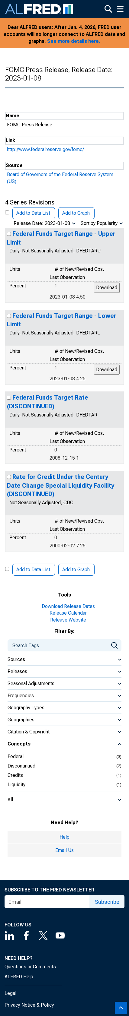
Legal (10, 993)
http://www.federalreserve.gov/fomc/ (45, 149)
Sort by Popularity (99, 223)
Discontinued (21, 766)
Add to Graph (76, 213)
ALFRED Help (19, 977)
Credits (15, 775)
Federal (16, 756)
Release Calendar (68, 613)
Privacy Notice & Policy (29, 1005)
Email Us (64, 850)
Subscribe (107, 902)
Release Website (68, 620)
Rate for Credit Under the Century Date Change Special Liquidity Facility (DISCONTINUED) (60, 485)
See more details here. (73, 41)
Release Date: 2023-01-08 (42, 223)
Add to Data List (33, 213)
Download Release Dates (68, 606)
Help (64, 837)
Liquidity (16, 784)
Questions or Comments (30, 967)
